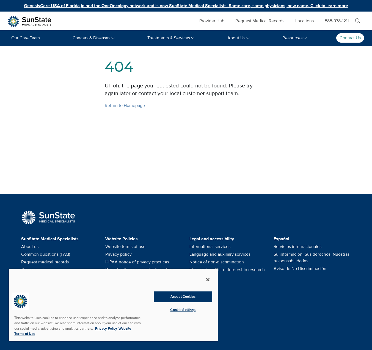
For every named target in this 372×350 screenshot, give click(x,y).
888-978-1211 (337, 21)
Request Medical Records (259, 21)
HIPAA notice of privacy (137, 262)
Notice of (216, 262)
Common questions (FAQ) (45, 254)
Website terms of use (125, 246)
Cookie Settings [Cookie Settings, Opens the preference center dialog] (182, 310)
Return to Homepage (125, 105)
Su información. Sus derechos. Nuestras (311, 258)
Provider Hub (211, 21)
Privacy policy (118, 254)
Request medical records (45, 262)
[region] (113, 305)
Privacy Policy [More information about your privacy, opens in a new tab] (106, 328)
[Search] (357, 21)
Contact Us (350, 38)
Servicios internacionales (297, 246)
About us (29, 246)
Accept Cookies (182, 296)
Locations (304, 21)
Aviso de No (300, 268)
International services (209, 246)
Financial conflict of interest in (227, 269)
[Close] (208, 280)
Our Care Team (25, 38)
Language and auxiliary (219, 254)
